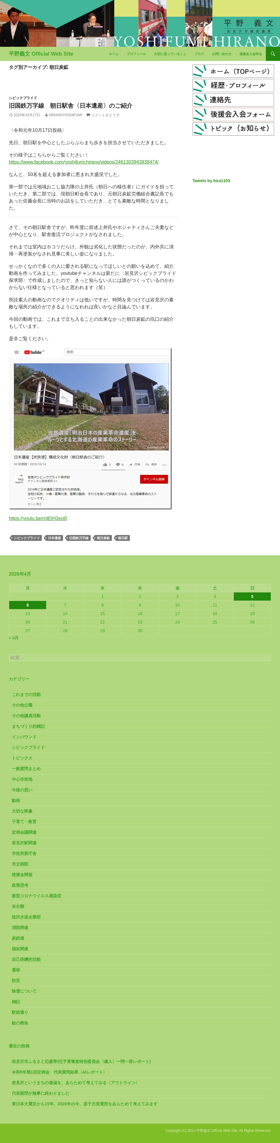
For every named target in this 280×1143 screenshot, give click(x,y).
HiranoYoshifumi (65, 115)
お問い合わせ (221, 54)
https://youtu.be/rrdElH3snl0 (38, 518)
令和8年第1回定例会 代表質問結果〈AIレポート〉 (59, 1072)
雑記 (16, 1001)
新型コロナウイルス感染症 (36, 895)
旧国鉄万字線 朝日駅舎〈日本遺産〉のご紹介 (70, 105)
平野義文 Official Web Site (41, 54)
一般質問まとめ (26, 768)
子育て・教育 (24, 821)
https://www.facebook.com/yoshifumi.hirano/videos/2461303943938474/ (84, 162)
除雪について (24, 991)
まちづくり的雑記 (28, 726)
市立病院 (20, 864)
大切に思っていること (170, 54)
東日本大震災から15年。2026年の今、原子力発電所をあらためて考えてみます (85, 1104)
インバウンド (24, 737)
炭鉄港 (18, 938)
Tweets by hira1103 (211, 180)
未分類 (18, 906)
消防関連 (20, 927)
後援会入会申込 (250, 54)
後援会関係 (22, 874)
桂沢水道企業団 (26, 917)
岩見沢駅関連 (24, 842)
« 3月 (14, 637)
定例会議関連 (24, 832)
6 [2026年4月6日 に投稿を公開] (27, 605)
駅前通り (20, 1012)
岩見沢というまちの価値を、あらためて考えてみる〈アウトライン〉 (76, 1082)
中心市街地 (22, 779)
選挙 (16, 970)
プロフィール (136, 54)
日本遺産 (54, 538)
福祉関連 (20, 948)
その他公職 (22, 705)
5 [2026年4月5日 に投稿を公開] (252, 596)
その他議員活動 (26, 715)
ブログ (199, 54)
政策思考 (20, 885)
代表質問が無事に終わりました (40, 1093)
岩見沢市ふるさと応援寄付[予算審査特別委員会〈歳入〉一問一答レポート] (81, 1061)
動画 (16, 800)
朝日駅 (123, 538)
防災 (16, 980)
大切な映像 (22, 811)
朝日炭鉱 (103, 538)
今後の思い (22, 790)
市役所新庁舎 (24, 853)
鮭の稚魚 (20, 1023)
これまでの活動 (26, 694)
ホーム (114, 54)
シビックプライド (23, 98)
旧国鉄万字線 (79, 538)
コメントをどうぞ (105, 115)
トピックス (22, 758)
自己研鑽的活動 (26, 959)
